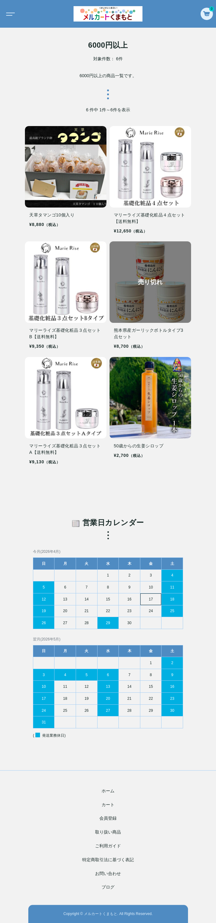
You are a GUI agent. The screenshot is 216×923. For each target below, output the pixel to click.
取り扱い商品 (108, 832)
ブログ (108, 887)
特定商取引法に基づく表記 (108, 859)
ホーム (108, 790)
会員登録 (108, 818)
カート (108, 804)
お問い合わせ (108, 873)
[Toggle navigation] (9, 14)
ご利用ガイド (108, 845)
